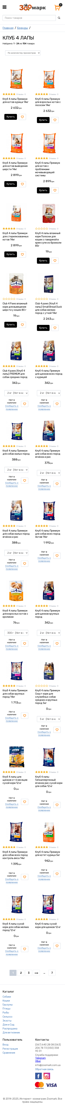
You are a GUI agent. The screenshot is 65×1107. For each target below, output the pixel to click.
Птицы (6, 1008)
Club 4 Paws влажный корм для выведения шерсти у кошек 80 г (15, 306)
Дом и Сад (8, 1024)
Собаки (7, 996)
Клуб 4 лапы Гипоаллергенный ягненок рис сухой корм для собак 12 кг (48, 781)
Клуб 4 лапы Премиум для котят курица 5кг (47, 854)
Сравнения (9, 1052)
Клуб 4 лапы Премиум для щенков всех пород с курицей (48, 373)
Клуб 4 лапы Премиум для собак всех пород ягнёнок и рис (47, 453)
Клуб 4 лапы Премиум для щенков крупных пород (47, 613)
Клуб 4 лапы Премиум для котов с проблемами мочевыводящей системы (47, 169)
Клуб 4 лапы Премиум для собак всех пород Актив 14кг (47, 533)
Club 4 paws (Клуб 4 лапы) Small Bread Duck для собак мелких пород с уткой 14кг (48, 308)
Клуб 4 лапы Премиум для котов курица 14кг (15, 101)
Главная (8, 28)
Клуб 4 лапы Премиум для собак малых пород (16, 452)
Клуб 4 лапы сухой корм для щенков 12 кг (48, 925)
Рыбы (6, 1012)
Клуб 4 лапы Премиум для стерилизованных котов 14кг (16, 236)
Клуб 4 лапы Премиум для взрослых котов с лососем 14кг (48, 102)
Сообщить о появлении (11, 484)
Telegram (40, 1058)
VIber (38, 1061)
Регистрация (10, 1048)
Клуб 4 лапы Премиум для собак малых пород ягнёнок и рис (16, 533)
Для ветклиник (11, 1032)
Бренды (22, 28)
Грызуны (8, 1004)
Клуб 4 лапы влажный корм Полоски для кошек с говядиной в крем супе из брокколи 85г (48, 239)
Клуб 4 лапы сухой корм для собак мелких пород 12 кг (16, 927)
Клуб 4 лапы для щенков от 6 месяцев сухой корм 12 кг (15, 780)
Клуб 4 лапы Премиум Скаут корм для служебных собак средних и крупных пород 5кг (47, 697)
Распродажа (10, 1028)
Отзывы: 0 (21, 94)
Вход (5, 1044)
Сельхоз (7, 1016)
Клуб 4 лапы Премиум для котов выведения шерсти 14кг (15, 166)
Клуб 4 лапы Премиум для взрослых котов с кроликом (15, 613)
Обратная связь (44, 1069)
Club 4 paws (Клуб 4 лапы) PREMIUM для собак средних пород (15, 373)
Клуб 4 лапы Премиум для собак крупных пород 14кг (15, 693)
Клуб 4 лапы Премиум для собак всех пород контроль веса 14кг (15, 855)
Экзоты (7, 1020)
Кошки (6, 1000)
